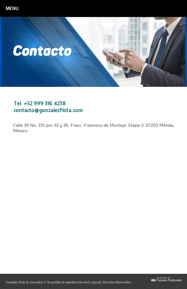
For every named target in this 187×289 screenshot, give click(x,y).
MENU (11, 8)
